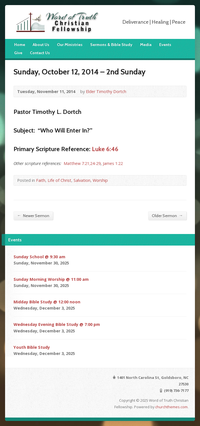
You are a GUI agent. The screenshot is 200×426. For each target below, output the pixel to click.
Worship (100, 180)
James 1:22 (113, 163)
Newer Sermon (33, 215)
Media (146, 44)
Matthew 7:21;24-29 (82, 163)
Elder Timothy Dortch (106, 91)
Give (18, 52)
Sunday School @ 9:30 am (39, 256)
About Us (41, 44)
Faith (40, 180)
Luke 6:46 (105, 149)
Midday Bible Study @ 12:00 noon (47, 301)
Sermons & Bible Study (111, 44)
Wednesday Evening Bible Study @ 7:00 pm (57, 324)
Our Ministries (70, 44)
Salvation (82, 180)
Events (165, 44)
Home (19, 44)
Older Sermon (167, 215)
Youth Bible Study (32, 347)
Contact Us (40, 52)
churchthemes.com (171, 406)
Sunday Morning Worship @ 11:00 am (51, 279)
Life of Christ (59, 180)
